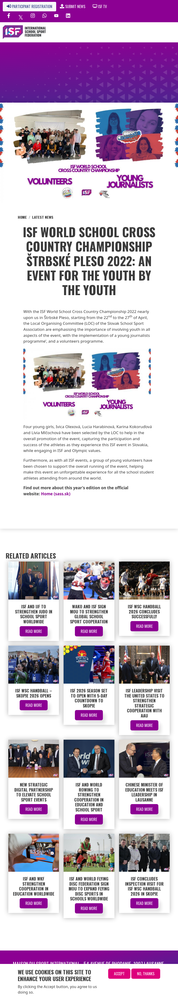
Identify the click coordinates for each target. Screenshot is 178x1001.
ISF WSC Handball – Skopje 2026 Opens (33, 693)
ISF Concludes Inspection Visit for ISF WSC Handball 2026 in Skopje (144, 886)
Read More (33, 631)
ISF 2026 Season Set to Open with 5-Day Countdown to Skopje (88, 698)
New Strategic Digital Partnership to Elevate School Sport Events (33, 792)
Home (22, 217)
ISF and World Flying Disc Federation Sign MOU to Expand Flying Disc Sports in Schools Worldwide (89, 889)
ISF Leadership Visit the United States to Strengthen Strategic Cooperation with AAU (144, 703)
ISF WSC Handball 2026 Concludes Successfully (144, 611)
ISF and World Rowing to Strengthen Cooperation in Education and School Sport (89, 797)
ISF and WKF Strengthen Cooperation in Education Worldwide (33, 886)
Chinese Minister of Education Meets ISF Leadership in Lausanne (144, 792)
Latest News (42, 217)
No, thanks (145, 973)
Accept (119, 973)
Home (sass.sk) (55, 493)
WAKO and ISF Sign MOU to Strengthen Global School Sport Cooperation (89, 614)
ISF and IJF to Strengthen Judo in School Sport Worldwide (33, 614)
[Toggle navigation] (153, 32)
